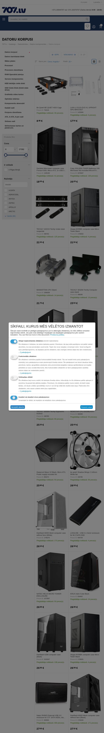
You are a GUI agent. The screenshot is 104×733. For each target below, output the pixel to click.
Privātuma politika (57, 335)
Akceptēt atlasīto (17, 407)
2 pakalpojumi (25, 352)
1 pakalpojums (25, 373)
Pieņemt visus (86, 407)
